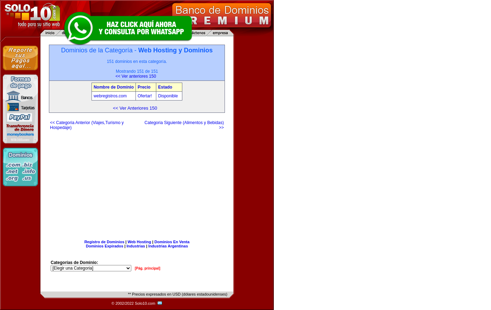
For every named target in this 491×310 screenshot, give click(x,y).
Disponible (168, 95)
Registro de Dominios (104, 242)
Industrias (136, 246)
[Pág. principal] (147, 268)
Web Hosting (139, 242)
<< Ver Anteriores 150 (135, 108)
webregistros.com (110, 95)
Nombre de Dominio (114, 87)
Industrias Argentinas (168, 246)
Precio (144, 87)
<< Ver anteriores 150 (135, 76)
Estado (165, 87)
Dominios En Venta (172, 242)
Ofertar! (145, 95)
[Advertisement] (137, 182)
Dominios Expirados (104, 246)
